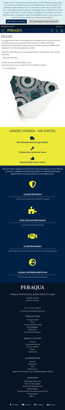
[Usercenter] (57, 30)
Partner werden (32, 347)
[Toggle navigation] (2, 30)
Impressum (32, 364)
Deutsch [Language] (59, 27)
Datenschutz (32, 369)
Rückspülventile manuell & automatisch (32, 391)
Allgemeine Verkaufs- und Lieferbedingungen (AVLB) (32, 371)
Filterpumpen (32, 389)
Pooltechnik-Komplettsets (32, 386)
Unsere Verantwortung (32, 324)
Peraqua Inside (32, 320)
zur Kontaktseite (9, 68)
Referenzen (32, 329)
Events (32, 349)
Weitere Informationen (44, 17)
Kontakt (33, 361)
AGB (32, 366)
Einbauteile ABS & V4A (32, 381)
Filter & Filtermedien (32, 384)
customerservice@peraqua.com (32, 311)
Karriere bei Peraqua (32, 332)
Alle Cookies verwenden (16, 21)
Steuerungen (32, 394)
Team (32, 322)
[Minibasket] (61, 30)
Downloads (32, 352)
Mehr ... (32, 396)
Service (32, 342)
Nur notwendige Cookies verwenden (44, 21)
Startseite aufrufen (10, 58)
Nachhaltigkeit (32, 327)
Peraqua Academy (32, 344)
